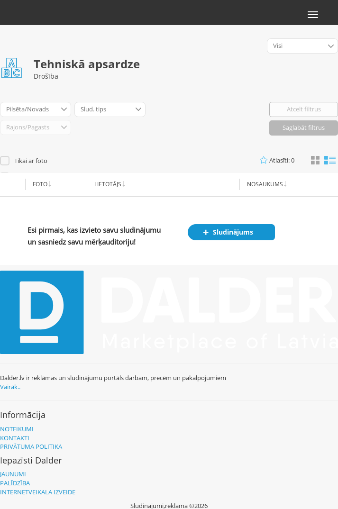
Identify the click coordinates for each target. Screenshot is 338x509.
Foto (40, 184)
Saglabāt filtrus (304, 127)
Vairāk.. (10, 386)
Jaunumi (13, 474)
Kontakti (14, 438)
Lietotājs (107, 184)
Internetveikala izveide (37, 492)
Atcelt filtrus (304, 109)
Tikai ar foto (30, 160)
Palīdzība (15, 483)
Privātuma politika (31, 446)
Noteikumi (17, 429)
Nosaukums (265, 184)
